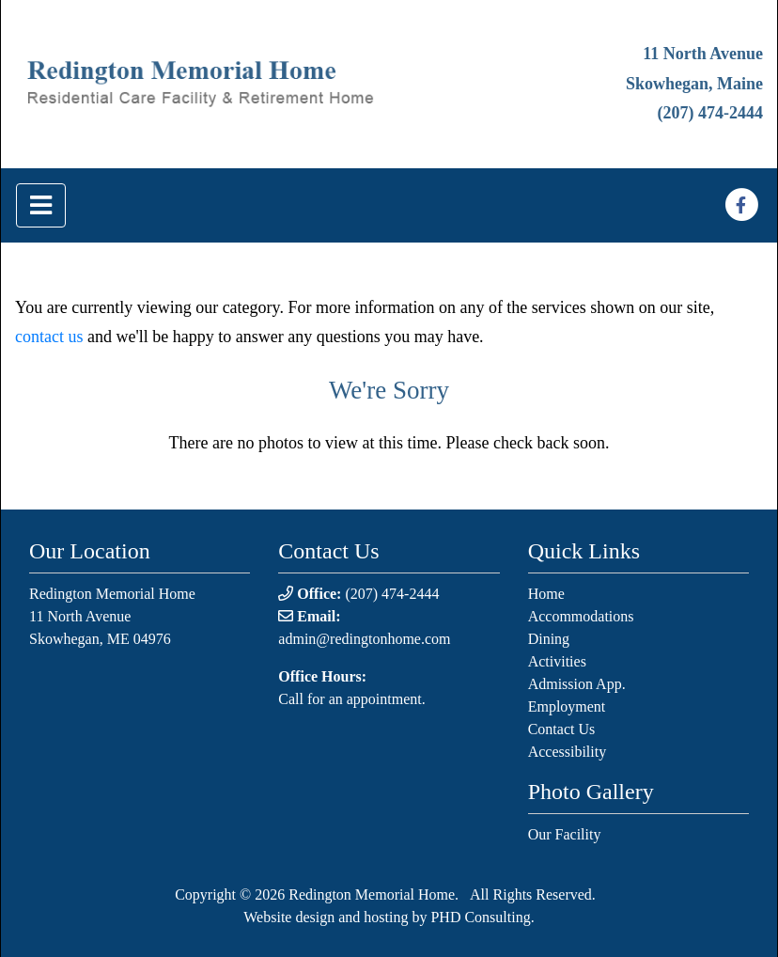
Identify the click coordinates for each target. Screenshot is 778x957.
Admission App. (577, 684)
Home (546, 594)
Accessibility (567, 752)
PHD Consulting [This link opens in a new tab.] (480, 917)
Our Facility (564, 834)
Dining (548, 639)
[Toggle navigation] (41, 205)
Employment (567, 706)
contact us (49, 336)
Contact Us (562, 729)
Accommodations (581, 616)
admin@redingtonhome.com (364, 639)
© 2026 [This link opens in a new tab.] (260, 894)
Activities (557, 661)
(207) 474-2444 (710, 112)
